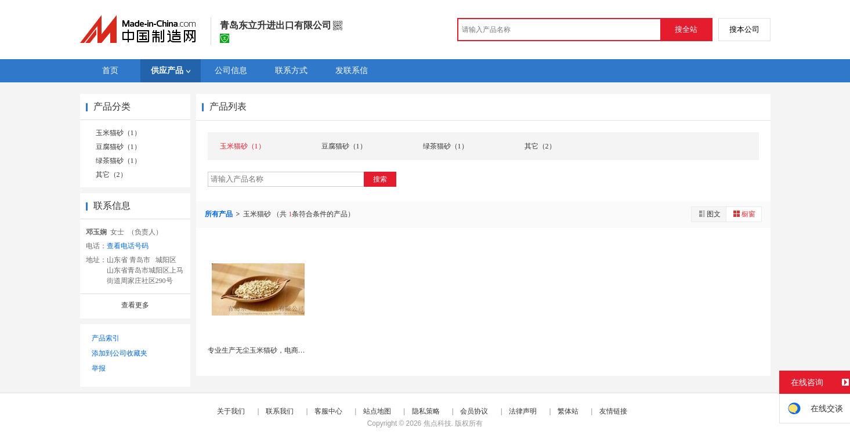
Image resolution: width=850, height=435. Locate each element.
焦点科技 (437, 423)
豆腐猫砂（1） (118, 147)
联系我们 (280, 411)
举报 (99, 368)
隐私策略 (426, 411)
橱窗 (743, 213)
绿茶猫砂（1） (118, 161)
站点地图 (377, 411)
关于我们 (231, 411)
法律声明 (523, 411)
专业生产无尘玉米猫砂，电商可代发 (263, 350)
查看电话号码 (128, 246)
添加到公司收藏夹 (119, 353)
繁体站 (568, 411)
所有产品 (219, 214)
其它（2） (111, 175)
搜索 (380, 179)
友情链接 (613, 411)
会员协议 (474, 411)
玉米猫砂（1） (118, 133)
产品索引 (106, 338)
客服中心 (328, 411)
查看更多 (135, 305)
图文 (709, 213)
